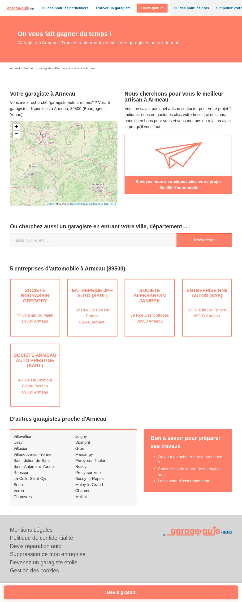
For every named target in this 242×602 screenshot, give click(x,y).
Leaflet (50, 204)
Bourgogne (62, 68)
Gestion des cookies (34, 570)
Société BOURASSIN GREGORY (35, 295)
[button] (65, 8)
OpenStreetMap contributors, (87, 204)
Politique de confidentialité (41, 538)
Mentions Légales (31, 530)
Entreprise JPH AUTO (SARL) (92, 293)
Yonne (78, 68)
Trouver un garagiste (37, 68)
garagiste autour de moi (71, 102)
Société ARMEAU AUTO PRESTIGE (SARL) (35, 360)
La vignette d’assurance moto (184, 481)
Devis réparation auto (36, 546)
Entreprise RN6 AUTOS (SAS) (206, 293)
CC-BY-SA (110, 204)
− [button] (16, 134)
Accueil (15, 68)
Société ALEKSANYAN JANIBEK (150, 295)
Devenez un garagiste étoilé (43, 562)
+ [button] (16, 127)
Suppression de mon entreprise (48, 554)
